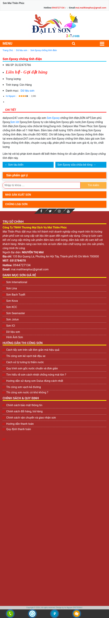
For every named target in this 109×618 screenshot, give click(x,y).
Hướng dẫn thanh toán (20, 423)
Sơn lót (14, 122)
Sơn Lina (11, 288)
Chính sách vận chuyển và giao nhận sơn (31, 417)
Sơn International (16, 282)
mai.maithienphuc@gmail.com (90, 7)
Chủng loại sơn (16, 204)
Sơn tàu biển (15, 164)
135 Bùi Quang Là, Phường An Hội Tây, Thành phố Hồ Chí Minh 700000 (56, 256)
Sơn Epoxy (53, 118)
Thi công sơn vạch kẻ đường (23, 387)
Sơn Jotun (12, 319)
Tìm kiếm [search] (93, 185)
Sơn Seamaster (15, 313)
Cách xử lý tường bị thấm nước (25, 362)
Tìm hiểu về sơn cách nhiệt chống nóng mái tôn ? (36, 374)
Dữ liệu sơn (27, 90)
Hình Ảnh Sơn (14, 337)
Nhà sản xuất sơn (18, 194)
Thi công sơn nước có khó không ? (27, 392)
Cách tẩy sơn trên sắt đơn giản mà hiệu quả (32, 349)
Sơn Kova (12, 300)
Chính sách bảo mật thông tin (24, 405)
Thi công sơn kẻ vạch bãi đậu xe (25, 356)
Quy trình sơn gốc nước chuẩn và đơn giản (32, 368)
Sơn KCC (11, 307)
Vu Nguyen (10, 96)
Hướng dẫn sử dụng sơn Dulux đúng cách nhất (34, 380)
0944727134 (58, 7)
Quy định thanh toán (18, 429)
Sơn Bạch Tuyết (15, 294)
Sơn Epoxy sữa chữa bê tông (74, 164)
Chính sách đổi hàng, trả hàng (24, 411)
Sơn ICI (10, 325)
